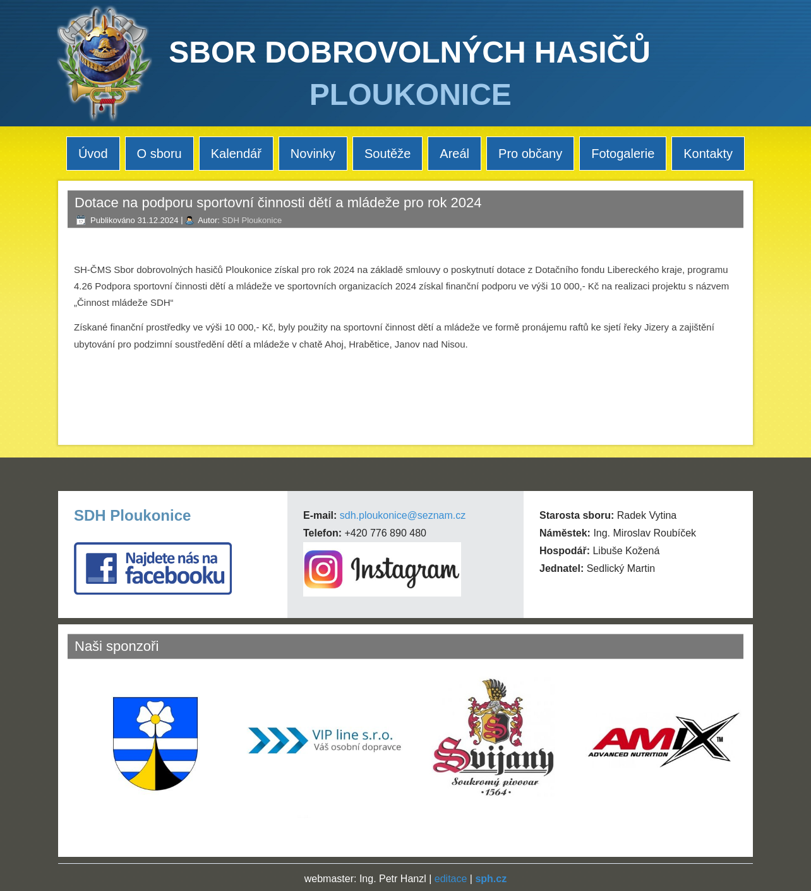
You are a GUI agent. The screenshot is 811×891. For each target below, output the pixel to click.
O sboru (159, 154)
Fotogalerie (622, 154)
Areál (454, 154)
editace (451, 878)
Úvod (93, 154)
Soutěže (387, 154)
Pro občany (530, 154)
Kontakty (708, 154)
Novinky (313, 154)
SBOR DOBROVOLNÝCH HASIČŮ (410, 52)
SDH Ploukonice (252, 220)
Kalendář (236, 154)
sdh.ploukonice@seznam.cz (403, 515)
